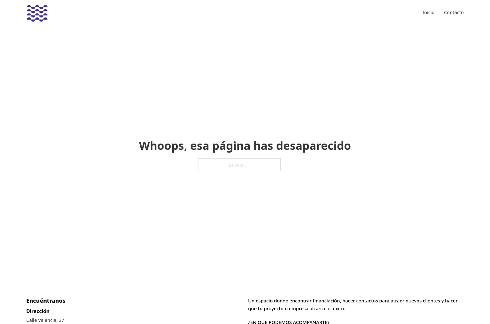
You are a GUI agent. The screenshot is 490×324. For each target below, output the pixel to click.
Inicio (428, 12)
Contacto (454, 12)
